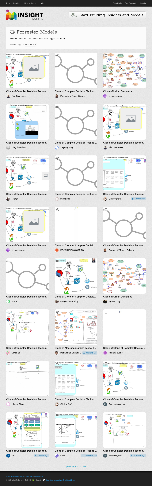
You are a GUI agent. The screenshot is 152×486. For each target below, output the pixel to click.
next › (84, 466)
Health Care (30, 44)
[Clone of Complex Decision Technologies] (27, 75)
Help (42, 3)
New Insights (29, 3)
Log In (143, 3)
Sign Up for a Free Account (124, 3)
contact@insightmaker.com (15, 476)
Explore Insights (13, 3)
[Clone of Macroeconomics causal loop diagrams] (76, 332)
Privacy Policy (39, 476)
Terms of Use (29, 476)
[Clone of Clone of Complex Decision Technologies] (76, 229)
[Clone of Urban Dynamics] (124, 75)
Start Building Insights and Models (107, 15)
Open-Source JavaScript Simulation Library (60, 480)
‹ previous (69, 466)
